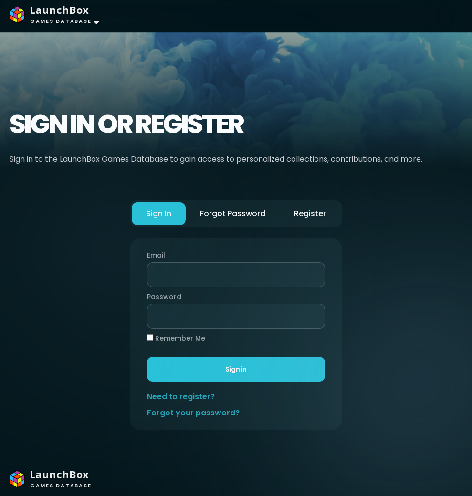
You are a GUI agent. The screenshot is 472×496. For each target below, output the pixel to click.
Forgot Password (232, 213)
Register (310, 213)
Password (162, 296)
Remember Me (176, 338)
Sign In (158, 213)
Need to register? (181, 396)
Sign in (236, 369)
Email (156, 255)
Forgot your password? (193, 412)
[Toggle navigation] (446, 16)
